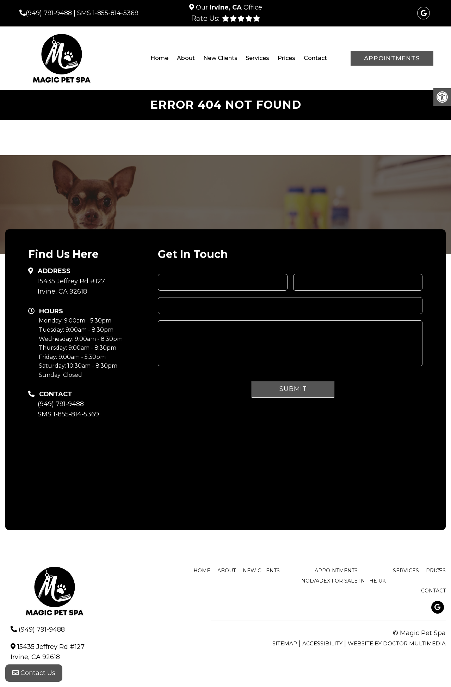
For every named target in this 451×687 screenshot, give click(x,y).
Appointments (392, 58)
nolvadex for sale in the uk (343, 581)
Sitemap (284, 643)
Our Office (228, 7)
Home (159, 58)
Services (257, 58)
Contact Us (33, 673)
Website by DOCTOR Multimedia (397, 643)
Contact (315, 58)
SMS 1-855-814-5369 (107, 13)
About (186, 58)
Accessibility (322, 643)
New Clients (220, 58)
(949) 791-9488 (49, 13)
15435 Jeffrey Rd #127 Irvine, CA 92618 (71, 286)
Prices (286, 58)
